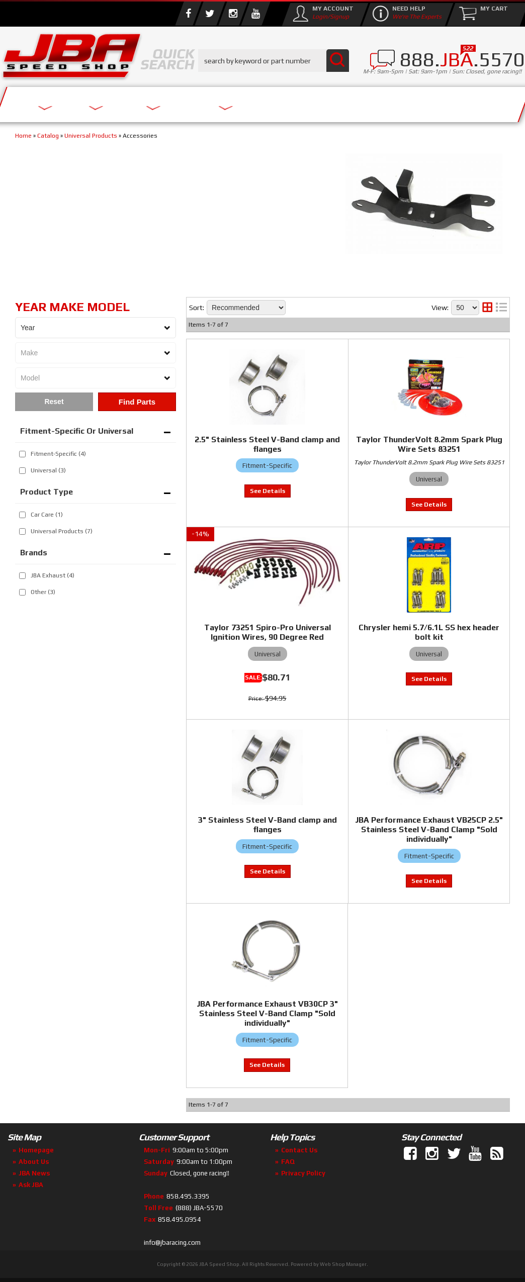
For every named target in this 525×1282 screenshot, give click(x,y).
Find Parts (137, 402)
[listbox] (95, 327)
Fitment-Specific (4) (58, 453)
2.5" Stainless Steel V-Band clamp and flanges (267, 444)
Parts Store (187, 102)
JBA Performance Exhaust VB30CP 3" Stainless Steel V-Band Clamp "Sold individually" (267, 1013)
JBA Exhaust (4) (52, 575)
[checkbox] (22, 454)
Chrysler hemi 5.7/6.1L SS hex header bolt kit (429, 632)
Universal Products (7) (62, 531)
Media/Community (291, 102)
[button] (273, 60)
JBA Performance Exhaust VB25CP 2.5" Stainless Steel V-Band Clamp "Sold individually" (429, 829)
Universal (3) (48, 470)
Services (43, 102)
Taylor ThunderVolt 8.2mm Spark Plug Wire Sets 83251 (429, 444)
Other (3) (43, 592)
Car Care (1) (47, 514)
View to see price (267, 491)
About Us (109, 102)
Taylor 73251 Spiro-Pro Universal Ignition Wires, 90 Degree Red (267, 632)
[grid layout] (487, 307)
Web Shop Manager (343, 1264)
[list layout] (501, 307)
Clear (54, 401)
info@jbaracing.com (172, 1242)
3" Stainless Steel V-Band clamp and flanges (267, 824)
